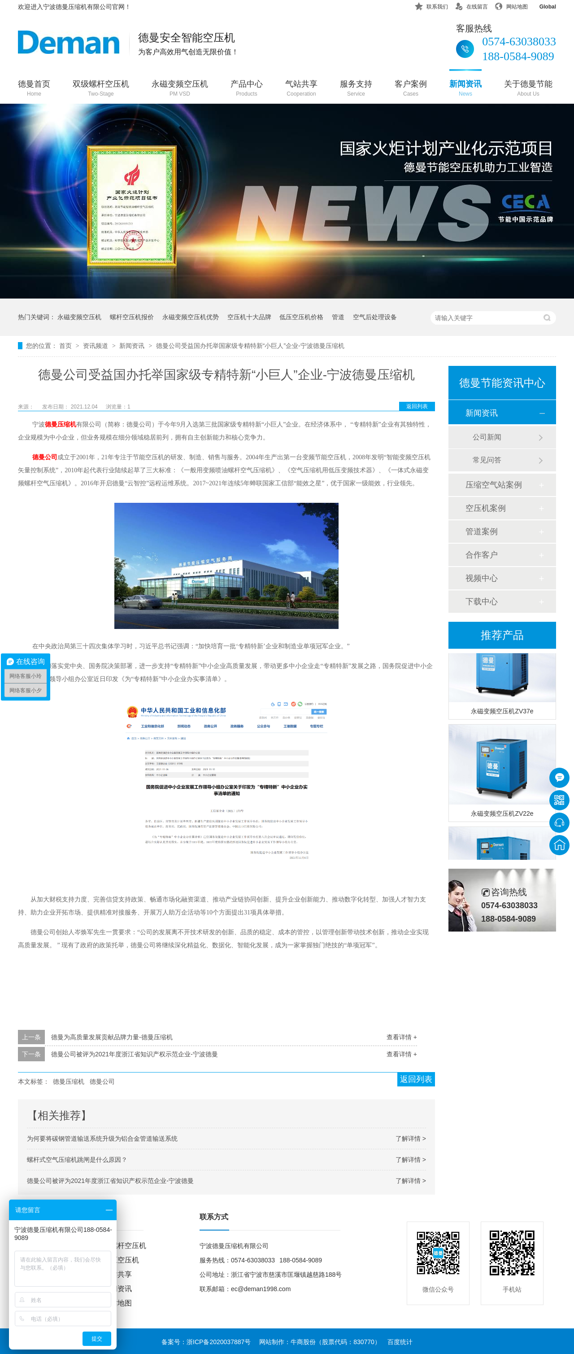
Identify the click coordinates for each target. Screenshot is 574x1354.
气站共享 (301, 89)
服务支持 (356, 89)
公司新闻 (487, 437)
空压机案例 (485, 508)
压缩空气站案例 (493, 484)
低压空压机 (121, 1260)
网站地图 (511, 5)
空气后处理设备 (375, 317)
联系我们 (431, 5)
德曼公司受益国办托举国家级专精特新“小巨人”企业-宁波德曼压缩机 (250, 345)
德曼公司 (44, 457)
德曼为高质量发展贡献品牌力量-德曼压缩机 (112, 1037)
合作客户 (481, 554)
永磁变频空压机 (180, 89)
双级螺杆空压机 (101, 89)
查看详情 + (402, 1037)
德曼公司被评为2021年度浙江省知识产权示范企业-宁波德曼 (134, 1054)
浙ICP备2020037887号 (219, 1341)
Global (542, 5)
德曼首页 (34, 89)
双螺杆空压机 (124, 1245)
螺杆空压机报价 (132, 317)
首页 (66, 345)
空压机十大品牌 (249, 317)
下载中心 (481, 601)
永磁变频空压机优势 (190, 317)
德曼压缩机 (60, 424)
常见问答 (487, 460)
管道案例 (481, 531)
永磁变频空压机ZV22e (502, 814)
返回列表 (417, 406)
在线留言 (471, 5)
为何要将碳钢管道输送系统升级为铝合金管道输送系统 (102, 1138)
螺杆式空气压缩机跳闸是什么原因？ (77, 1159)
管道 (338, 317)
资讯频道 (96, 345)
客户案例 (411, 89)
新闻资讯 (465, 89)
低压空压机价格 (301, 317)
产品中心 (246, 89)
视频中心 (481, 578)
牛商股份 (303, 1341)
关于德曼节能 (528, 89)
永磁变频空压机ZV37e (502, 712)
